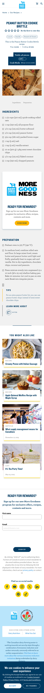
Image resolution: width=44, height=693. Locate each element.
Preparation (27, 102)
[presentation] (22, 538)
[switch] (22, 61)
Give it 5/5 (18, 30)
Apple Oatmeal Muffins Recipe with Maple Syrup (21, 396)
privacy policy (28, 570)
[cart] (37, 3)
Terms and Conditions (32, 680)
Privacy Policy (13, 680)
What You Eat (30, 633)
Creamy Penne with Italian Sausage (21, 363)
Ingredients (16, 102)
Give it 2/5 (8, 30)
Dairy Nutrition (14, 633)
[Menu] (3, 3)
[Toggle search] (41, 3)
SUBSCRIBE (22, 223)
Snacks (17, 37)
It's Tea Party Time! (14, 468)
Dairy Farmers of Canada (22, 5)
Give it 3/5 (11, 30)
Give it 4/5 (15, 30)
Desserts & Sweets (30, 37)
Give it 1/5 (5, 30)
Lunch (10, 37)
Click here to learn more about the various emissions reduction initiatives (22, 655)
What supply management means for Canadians (21, 430)
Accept (12, 686)
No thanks (31, 686)
